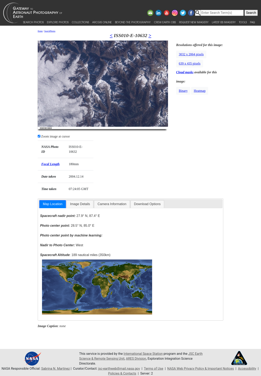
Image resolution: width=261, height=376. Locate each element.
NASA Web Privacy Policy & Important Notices (200, 369)
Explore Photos (58, 22)
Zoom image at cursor (54, 136)
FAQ (252, 22)
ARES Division (136, 359)
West (61, 245)
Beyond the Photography (133, 22)
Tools (243, 22)
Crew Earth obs (165, 22)
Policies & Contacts (122, 373)
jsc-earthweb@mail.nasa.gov (119, 369)
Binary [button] (183, 90)
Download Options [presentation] (147, 204)
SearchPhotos (49, 31)
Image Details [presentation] (80, 204)
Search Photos (33, 22)
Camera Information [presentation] (111, 204)
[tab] (52, 204)
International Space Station (143, 354)
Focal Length (50, 164)
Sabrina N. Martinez (55, 369)
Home (40, 31)
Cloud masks (185, 72)
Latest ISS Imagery (224, 22)
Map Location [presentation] (52, 204)
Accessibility (247, 369)
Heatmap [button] (200, 90)
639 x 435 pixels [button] (189, 63)
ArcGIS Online (102, 22)
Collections (80, 22)
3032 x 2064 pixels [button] (191, 54)
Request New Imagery (194, 22)
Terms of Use (153, 369)
